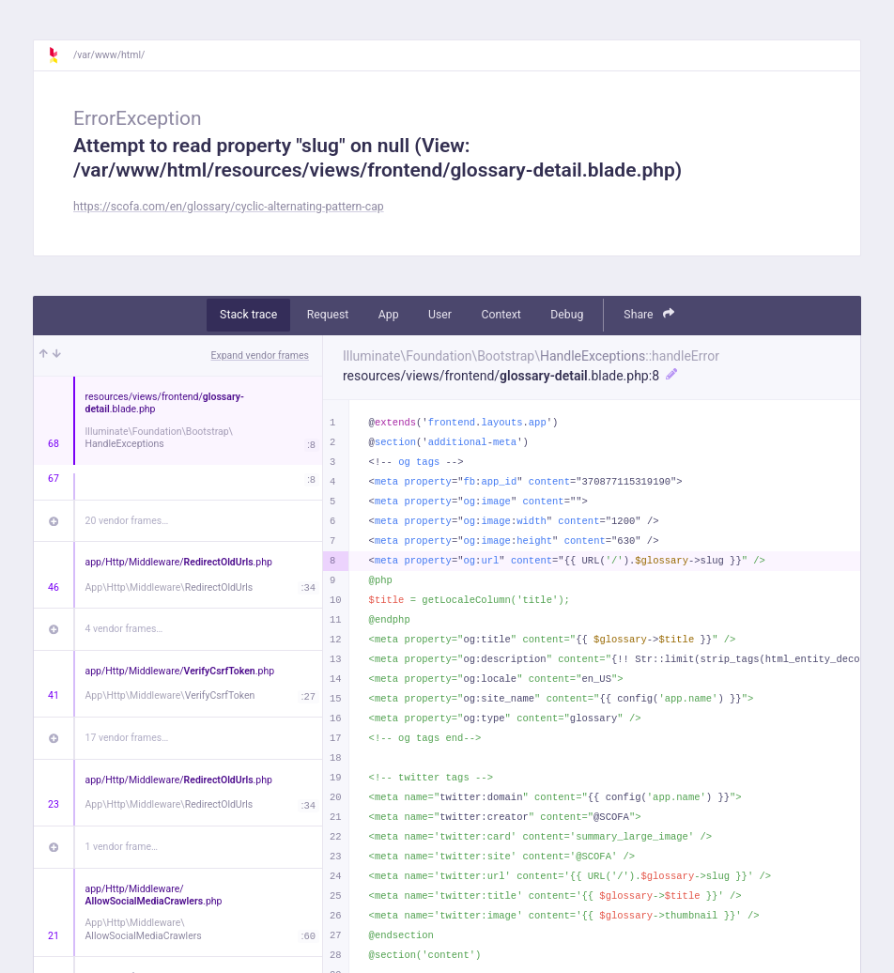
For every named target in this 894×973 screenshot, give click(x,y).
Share (649, 314)
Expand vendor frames (260, 355)
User (440, 314)
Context (500, 314)
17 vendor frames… (127, 738)
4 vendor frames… (124, 629)
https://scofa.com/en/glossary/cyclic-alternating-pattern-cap (228, 206)
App (388, 314)
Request (328, 314)
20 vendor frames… (127, 521)
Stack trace (248, 314)
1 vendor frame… (121, 847)
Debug (566, 314)
